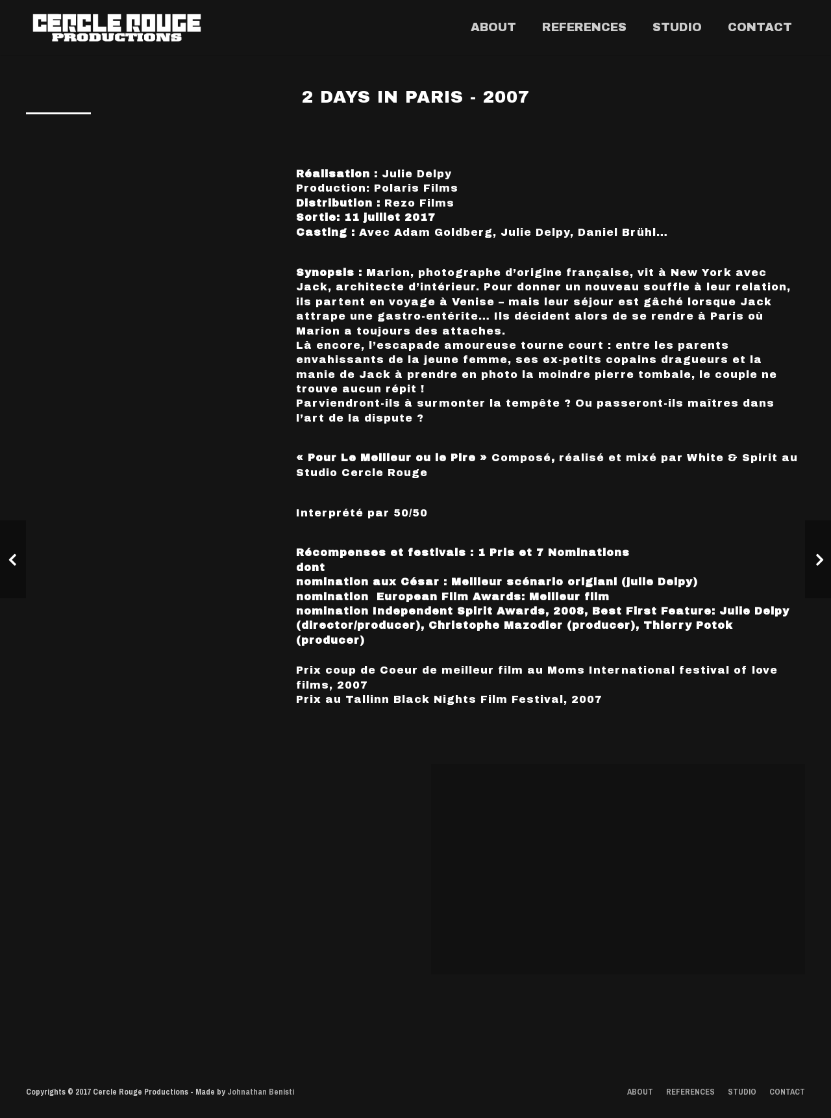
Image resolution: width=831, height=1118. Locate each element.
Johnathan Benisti (260, 1091)
